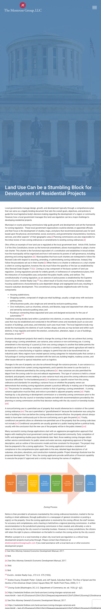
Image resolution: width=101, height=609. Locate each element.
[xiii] (6, 410)
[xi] (6, 395)
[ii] (85, 246)
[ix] (56, 377)
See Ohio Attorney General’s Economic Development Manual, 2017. (37, 567)
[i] (52, 243)
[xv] (78, 423)
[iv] (45, 269)
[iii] (34, 263)
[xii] (81, 398)
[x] (46, 386)
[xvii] (84, 432)
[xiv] (22, 417)
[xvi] (17, 429)
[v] (34, 275)
